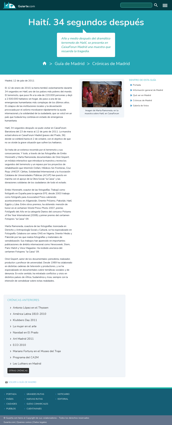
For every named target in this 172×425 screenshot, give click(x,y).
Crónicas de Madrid (111, 64)
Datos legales (40, 422)
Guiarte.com (9, 422)
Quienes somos (24, 422)
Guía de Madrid (70, 64)
